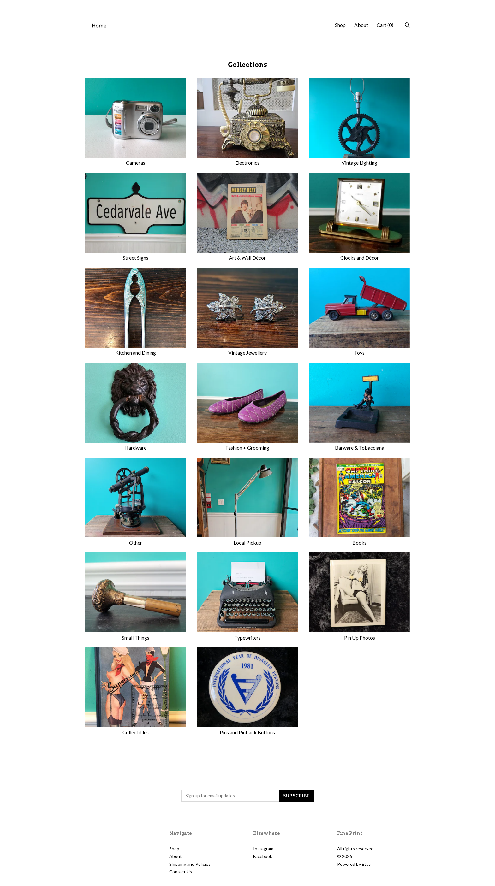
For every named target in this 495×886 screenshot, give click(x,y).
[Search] (407, 25)
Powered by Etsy (354, 864)
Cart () (385, 25)
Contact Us (180, 871)
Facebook (262, 856)
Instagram (263, 848)
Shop (340, 25)
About (361, 25)
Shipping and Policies (190, 864)
